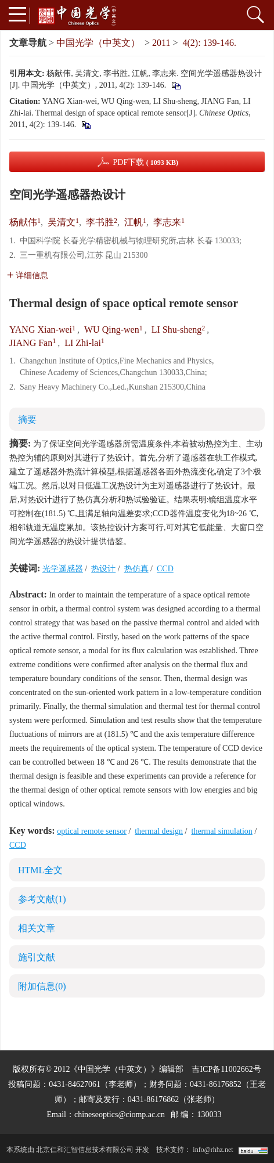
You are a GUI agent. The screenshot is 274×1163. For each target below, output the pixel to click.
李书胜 (100, 222)
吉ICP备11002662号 (226, 1069)
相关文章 (36, 928)
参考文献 (42, 899)
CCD (165, 568)
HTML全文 (40, 870)
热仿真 (136, 568)
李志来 (167, 222)
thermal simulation (222, 831)
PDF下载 (145, 162)
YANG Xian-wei (40, 329)
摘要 (27, 419)
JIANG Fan (30, 343)
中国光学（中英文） (98, 43)
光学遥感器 (62, 568)
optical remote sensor (92, 831)
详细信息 (27, 275)
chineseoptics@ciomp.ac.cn (119, 1114)
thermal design (159, 831)
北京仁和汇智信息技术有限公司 (85, 1150)
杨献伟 (23, 222)
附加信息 (42, 986)
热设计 (103, 568)
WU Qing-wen (111, 329)
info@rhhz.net (213, 1150)
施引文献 (36, 957)
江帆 (133, 222)
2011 (161, 43)
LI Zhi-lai (82, 343)
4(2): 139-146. (209, 43)
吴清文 (61, 222)
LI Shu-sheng (177, 329)
